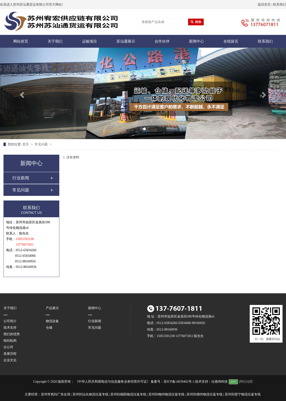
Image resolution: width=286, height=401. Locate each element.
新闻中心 (196, 41)
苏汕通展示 (125, 41)
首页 (26, 144)
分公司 (8, 347)
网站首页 (20, 41)
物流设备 (52, 321)
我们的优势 (11, 334)
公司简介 (10, 321)
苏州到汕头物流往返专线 (90, 394)
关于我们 (55, 41)
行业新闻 (20, 178)
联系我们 (279, 4)
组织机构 (10, 340)
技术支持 (10, 327)
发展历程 (10, 353)
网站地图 (246, 381)
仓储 (49, 327)
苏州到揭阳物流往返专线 (128, 394)
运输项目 (89, 41)
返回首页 (264, 4)
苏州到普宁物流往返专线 (243, 394)
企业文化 (10, 360)
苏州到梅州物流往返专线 (166, 394)
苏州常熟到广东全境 (55, 394)
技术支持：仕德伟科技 (211, 381)
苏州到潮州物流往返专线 (205, 394)
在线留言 (230, 41)
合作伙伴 (162, 41)
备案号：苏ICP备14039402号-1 (172, 381)
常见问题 (42, 144)
